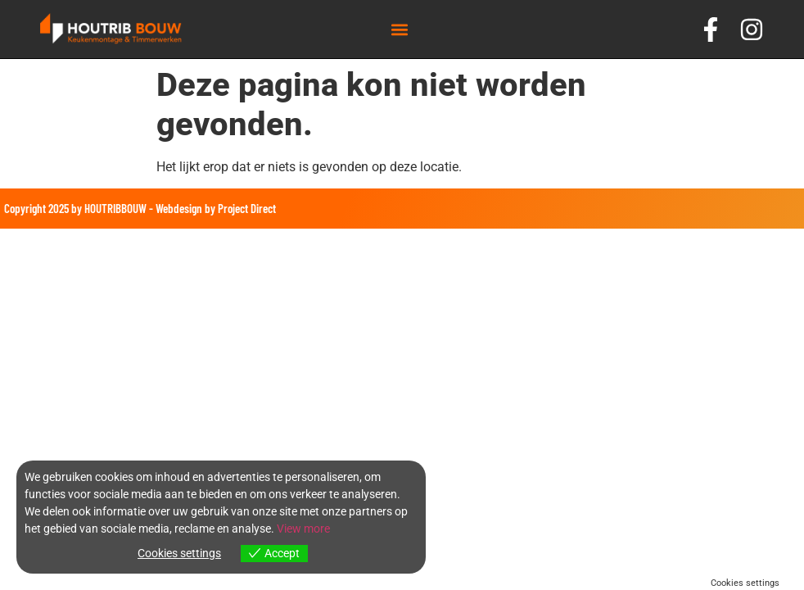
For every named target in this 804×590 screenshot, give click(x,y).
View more (303, 528)
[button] (399, 29)
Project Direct (247, 208)
